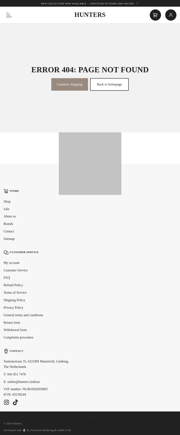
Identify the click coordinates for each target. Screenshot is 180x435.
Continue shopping (70, 84)
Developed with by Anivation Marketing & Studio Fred (37, 430)
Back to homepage (109, 84)
